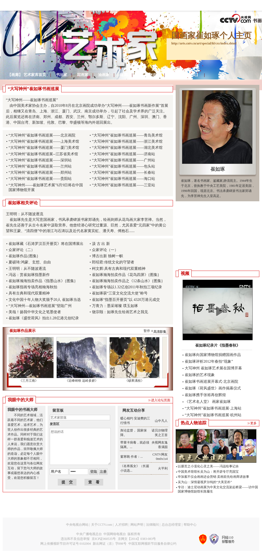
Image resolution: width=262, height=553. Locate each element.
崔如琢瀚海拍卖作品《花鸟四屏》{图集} (125, 275)
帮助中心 (190, 525)
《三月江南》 (29, 380)
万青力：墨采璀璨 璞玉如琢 (115, 306)
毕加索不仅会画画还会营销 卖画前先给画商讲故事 (213, 477)
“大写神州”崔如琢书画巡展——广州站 (123, 160)
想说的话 (80, 446)
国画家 (82, 75)
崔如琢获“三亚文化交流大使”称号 (120, 293)
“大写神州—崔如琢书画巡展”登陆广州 (40, 306)
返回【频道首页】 (185, 75)
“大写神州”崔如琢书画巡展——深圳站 (40, 160)
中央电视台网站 (77, 525)
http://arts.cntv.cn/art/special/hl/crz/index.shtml (204, 43)
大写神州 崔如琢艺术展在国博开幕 (213, 368)
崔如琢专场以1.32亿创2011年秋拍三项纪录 (127, 287)
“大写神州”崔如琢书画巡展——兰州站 (40, 166)
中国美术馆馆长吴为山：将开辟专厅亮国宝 (208, 472)
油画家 (103, 75)
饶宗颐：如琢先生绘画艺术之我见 (120, 312)
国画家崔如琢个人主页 (211, 35)
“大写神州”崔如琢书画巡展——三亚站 (123, 185)
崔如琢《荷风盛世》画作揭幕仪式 (213, 388)
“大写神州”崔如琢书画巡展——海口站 (123, 179)
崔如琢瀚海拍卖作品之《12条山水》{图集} (127, 281)
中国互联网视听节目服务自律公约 (152, 544)
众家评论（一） (105, 250)
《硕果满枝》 (135, 380)
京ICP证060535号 (104, 539)
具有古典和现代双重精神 (29, 293)
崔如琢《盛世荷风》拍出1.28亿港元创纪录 (44, 318)
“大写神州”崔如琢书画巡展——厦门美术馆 (44, 148)
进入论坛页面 (160, 400)
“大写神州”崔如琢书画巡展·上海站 (213, 408)
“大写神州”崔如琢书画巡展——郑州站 (40, 173)
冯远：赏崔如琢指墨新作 (29, 275)
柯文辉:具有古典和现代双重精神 (118, 269)
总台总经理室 (171, 525)
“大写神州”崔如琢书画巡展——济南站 (123, 154)
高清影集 (159, 332)
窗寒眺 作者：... (131, 457)
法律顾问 (152, 525)
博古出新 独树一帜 (107, 256)
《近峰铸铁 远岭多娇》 (82, 380)
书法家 (61, 75)
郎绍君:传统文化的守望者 (113, 262)
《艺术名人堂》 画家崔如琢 (208, 402)
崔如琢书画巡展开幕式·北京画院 (211, 382)
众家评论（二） (22, 250)
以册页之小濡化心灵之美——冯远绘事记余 (208, 466)
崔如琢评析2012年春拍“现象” (209, 361)
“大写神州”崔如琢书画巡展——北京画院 (42, 135)
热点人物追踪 (148, 75)
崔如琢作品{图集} (23, 256)
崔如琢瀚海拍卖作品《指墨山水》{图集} (42, 281)
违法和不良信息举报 (75, 539)
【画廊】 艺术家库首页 (26, 75)
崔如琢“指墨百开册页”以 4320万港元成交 (126, 300)
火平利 (163, 468)
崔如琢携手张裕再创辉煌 (205, 395)
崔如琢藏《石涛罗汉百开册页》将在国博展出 (46, 244)
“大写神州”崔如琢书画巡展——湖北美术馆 (127, 148)
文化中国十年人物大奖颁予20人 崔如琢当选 (45, 300)
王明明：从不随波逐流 (27, 269)
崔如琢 (217, 169)
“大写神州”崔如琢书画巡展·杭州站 (213, 415)
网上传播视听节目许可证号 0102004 (65, 544)
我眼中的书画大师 (22, 410)
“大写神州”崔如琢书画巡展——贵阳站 (40, 179)
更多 (253, 423)
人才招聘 (121, 525)
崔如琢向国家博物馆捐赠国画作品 (213, 355)
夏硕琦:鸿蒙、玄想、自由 (30, 262)
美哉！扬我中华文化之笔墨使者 (35, 312)
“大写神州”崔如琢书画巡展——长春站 (123, 173)
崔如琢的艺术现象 (200, 375)
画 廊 (123, 75)
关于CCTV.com (101, 525)
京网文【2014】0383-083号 (137, 539)
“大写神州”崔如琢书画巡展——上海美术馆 (44, 141)
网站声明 (136, 525)
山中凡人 (161, 421)
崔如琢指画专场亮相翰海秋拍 (33, 287)
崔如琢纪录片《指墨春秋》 (217, 345)
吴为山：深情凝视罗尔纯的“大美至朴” (205, 482)
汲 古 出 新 (101, 244)
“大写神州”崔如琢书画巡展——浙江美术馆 (127, 141)
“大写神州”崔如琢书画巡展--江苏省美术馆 (43, 154)
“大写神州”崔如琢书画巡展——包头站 (123, 166)
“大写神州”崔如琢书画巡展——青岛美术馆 (127, 135)
